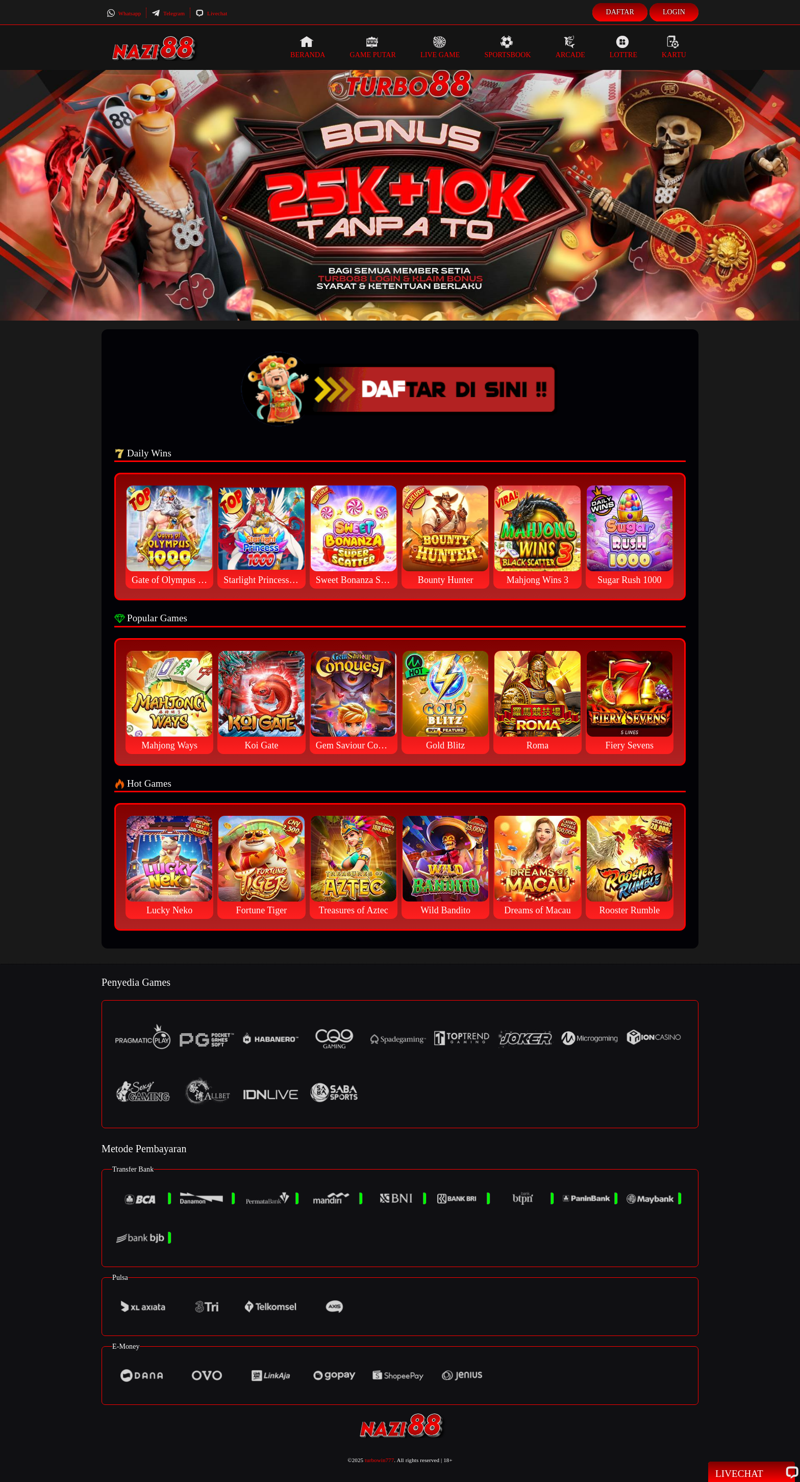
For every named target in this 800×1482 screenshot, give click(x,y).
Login (674, 12)
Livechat (211, 13)
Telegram (168, 13)
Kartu (674, 47)
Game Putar (372, 47)
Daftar (620, 12)
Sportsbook (507, 47)
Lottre (623, 47)
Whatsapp (124, 13)
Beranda (307, 47)
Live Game (440, 47)
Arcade (570, 47)
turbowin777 (379, 1460)
